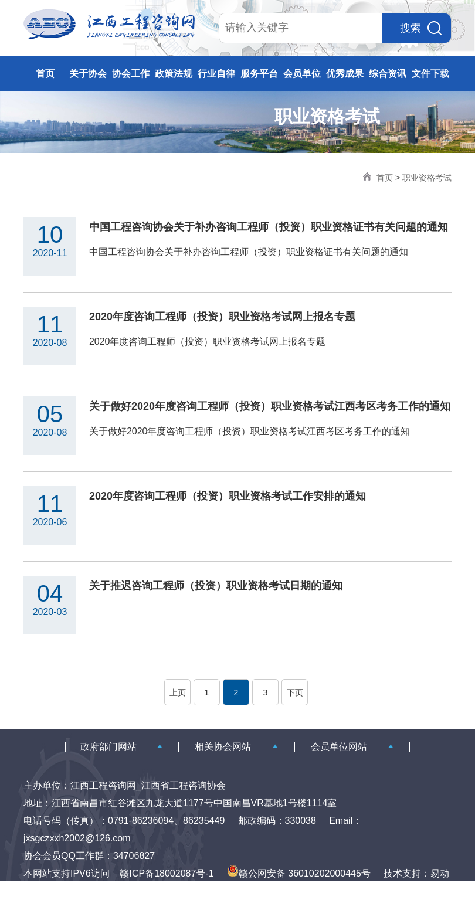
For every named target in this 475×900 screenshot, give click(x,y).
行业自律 (216, 74)
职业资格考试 (427, 177)
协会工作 (131, 74)
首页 (45, 74)
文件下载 (430, 74)
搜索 (421, 28)
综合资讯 (387, 74)
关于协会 (88, 74)
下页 (295, 692)
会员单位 (302, 74)
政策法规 (173, 74)
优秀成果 (345, 74)
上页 (177, 692)
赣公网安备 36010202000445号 (299, 873)
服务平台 (259, 74)
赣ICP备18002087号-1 (166, 873)
